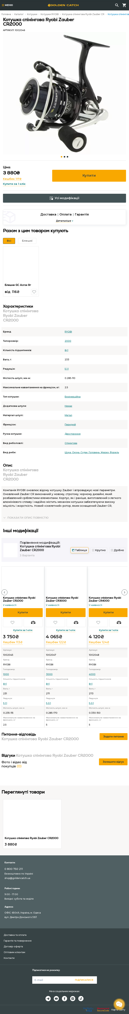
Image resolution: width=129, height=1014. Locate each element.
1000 (6, 674)
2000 (68, 341)
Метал (68, 415)
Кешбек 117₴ (12, 179)
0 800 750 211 (13, 869)
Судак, (85, 452)
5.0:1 (48, 703)
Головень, (95, 452)
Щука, (68, 452)
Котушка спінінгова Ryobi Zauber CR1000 (19, 599)
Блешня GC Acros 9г (18, 285)
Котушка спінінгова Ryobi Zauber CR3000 (62, 599)
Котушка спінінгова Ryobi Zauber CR (83, 14)
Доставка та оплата (15, 935)
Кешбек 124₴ (99, 642)
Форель (114, 452)
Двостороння (73, 433)
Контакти (9, 958)
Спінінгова (71, 443)
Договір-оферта (13, 946)
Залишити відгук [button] (113, 761)
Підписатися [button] (84, 980)
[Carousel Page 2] (64, 157)
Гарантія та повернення (18, 940)
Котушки (32, 14)
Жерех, (105, 452)
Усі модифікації (64, 198)
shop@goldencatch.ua (17, 878)
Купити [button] (89, 175)
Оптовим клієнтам (14, 952)
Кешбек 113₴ (13, 642)
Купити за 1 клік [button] (14, 184)
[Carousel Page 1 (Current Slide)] (61, 157)
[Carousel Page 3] (67, 157)
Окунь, (76, 452)
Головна (6, 14)
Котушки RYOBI (50, 14)
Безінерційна (73, 396)
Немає (68, 406)
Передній (70, 424)
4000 (92, 674)
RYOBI (68, 331)
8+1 (66, 350)
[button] (34, 292)
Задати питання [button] (113, 736)
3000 (49, 674)
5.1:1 (67, 368)
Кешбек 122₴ (56, 642)
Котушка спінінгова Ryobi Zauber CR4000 (105, 599)
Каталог (19, 14)
